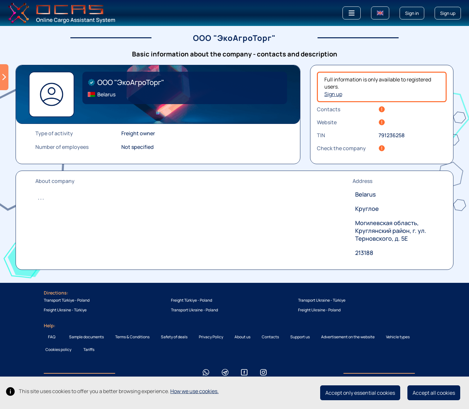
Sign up (333, 94)
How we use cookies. (194, 391)
